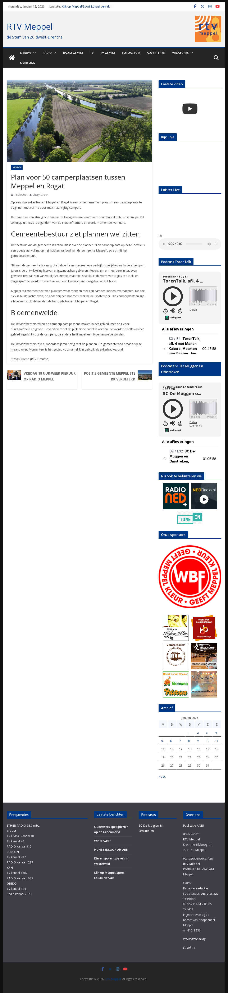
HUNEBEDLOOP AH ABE (111, 850)
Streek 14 (189, 947)
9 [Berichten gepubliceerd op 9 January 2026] (198, 741)
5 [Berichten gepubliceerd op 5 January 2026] (162, 741)
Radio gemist (73, 53)
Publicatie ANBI (193, 825)
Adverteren (156, 53)
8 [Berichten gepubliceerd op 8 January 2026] (189, 741)
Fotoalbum (131, 53)
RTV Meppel (30, 26)
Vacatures (180, 53)
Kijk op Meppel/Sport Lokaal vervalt (86, 6)
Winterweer (102, 841)
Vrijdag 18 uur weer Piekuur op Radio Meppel (50, 376)
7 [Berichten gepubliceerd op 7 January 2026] (180, 741)
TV (92, 53)
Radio (47, 53)
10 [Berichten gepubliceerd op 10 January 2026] (207, 741)
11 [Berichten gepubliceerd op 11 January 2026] (216, 741)
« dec (162, 776)
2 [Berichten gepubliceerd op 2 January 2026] (198, 733)
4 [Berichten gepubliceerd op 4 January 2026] (216, 733)
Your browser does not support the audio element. (190, 244)
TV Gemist (107, 53)
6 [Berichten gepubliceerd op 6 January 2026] (171, 741)
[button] (33, 53)
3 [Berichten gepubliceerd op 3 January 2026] (207, 733)
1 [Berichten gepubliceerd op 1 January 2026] (189, 733)
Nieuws (25, 53)
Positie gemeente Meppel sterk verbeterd (109, 376)
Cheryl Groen (40, 195)
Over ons (27, 63)
